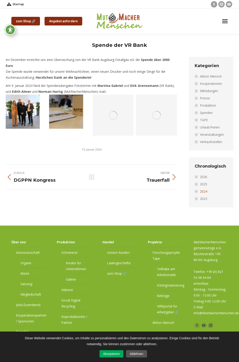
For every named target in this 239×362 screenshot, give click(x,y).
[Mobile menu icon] (225, 21)
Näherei (67, 290)
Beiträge (163, 296)
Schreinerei (69, 252)
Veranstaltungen (212, 134)
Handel (108, 242)
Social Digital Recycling (70, 303)
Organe (25, 263)
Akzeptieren (111, 354)
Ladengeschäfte (119, 263)
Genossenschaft (28, 252)
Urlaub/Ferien (210, 127)
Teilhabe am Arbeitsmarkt (166, 272)
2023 (203, 198)
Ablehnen (136, 354)
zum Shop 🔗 (117, 273)
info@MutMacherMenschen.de (216, 313)
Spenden (206, 113)
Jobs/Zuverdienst (28, 305)
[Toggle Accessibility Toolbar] (10, 6)
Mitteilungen (209, 91)
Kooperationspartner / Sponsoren (31, 318)
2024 (203, 191)
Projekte (155, 242)
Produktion (208, 105)
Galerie (71, 279)
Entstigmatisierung (170, 285)
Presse (205, 98)
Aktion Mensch (211, 76)
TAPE (204, 120)
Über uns (18, 242)
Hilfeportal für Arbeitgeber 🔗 (168, 309)
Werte (24, 273)
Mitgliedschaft (30, 294)
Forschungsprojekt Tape (166, 255)
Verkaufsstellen (211, 142)
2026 (203, 177)
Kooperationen (211, 83)
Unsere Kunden (118, 252)
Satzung (26, 284)
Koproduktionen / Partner (74, 319)
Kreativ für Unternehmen (76, 266)
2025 (203, 184)
